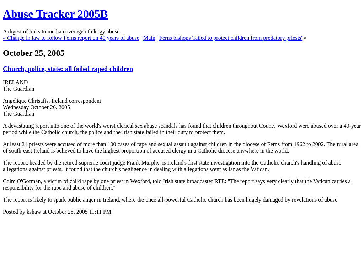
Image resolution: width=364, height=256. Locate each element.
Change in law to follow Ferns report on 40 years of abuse (73, 38)
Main (149, 38)
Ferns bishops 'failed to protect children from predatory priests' (230, 38)
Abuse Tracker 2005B (55, 13)
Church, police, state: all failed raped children (68, 69)
